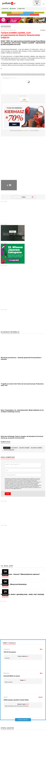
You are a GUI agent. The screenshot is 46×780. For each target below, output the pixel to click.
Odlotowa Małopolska (29, 12)
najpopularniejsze (9, 449)
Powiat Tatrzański (25, 14)
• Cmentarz (34, 74)
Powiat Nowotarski (34, 14)
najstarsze (14, 447)
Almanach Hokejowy (39, 12)
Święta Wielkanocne (6, 12)
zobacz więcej (23, 720)
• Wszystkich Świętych (18, 74)
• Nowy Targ (28, 74)
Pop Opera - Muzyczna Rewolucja (13, 585)
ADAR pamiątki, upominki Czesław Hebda (16, 700)
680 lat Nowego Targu (17, 12)
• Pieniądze (41, 74)
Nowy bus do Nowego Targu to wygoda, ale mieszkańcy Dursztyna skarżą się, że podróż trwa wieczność (22, 437)
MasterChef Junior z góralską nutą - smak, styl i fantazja (22, 595)
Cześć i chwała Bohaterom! (13, 14)
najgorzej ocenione (36, 447)
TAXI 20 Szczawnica (10, 652)
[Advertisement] (13, 212)
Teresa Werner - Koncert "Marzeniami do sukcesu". (20, 575)
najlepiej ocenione (24, 447)
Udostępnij (42, 30)
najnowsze (7, 447)
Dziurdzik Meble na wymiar (12, 676)
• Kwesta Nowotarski (6, 74)
